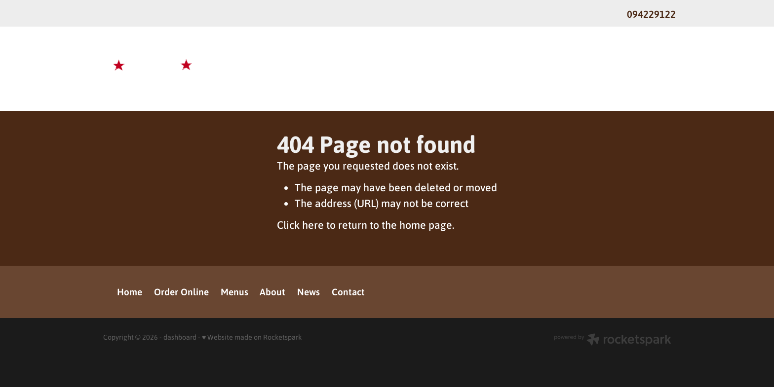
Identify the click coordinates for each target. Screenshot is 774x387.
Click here (300, 224)
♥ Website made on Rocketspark (252, 336)
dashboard (179, 336)
